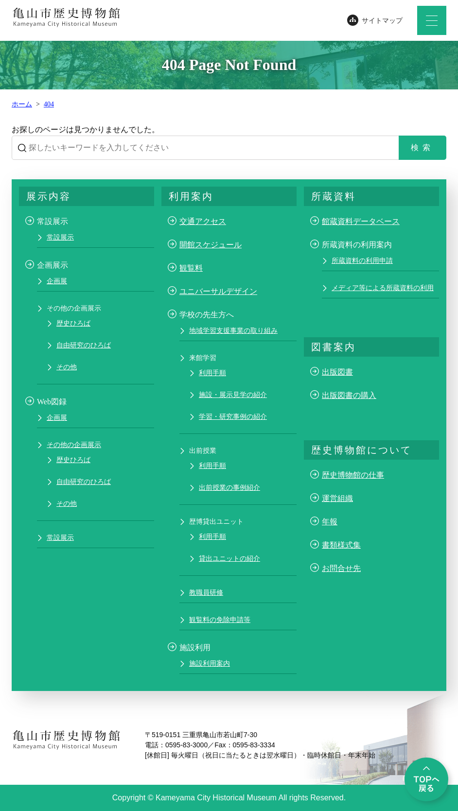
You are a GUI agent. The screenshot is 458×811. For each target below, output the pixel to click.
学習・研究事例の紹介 (233, 416)
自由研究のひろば (83, 345)
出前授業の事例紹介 (229, 487)
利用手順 (212, 373)
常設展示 (60, 237)
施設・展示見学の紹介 (233, 394)
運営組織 (337, 498)
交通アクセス (202, 221)
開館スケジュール (210, 245)
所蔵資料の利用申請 (362, 260)
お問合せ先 (341, 568)
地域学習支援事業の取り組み (233, 330)
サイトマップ (382, 20)
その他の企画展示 (74, 445)
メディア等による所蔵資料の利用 (383, 288)
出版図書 (337, 372)
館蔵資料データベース (361, 221)
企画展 (57, 281)
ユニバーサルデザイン (218, 291)
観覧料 (191, 268)
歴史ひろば (73, 323)
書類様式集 (341, 545)
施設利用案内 (209, 663)
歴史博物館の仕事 (353, 475)
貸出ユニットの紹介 (229, 558)
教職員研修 (206, 592)
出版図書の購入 (349, 395)
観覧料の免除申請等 (219, 619)
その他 (66, 367)
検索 (422, 147)
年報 (329, 522)
